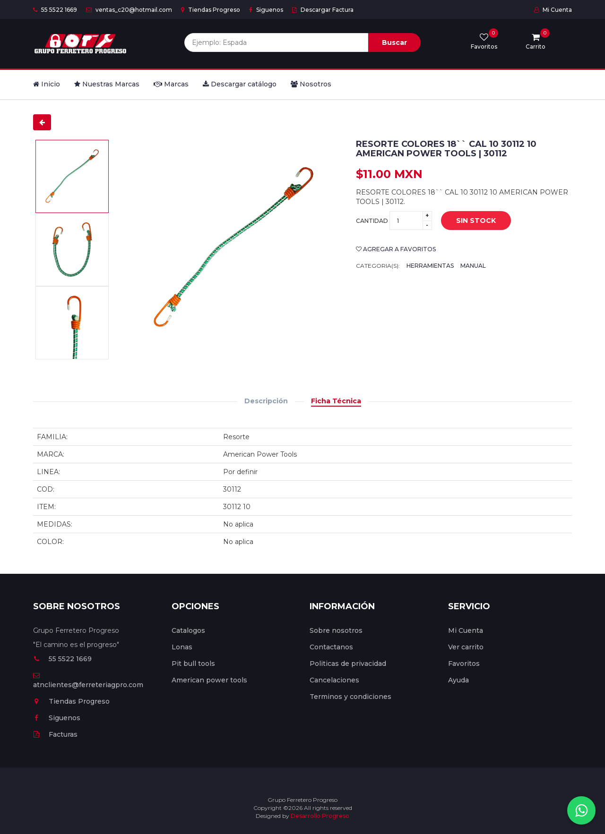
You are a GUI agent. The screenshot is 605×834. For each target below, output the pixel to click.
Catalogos (188, 630)
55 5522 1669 (55, 9)
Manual (473, 265)
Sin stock (476, 220)
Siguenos (266, 9)
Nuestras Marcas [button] (106, 84)
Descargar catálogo (240, 84)
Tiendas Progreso (210, 9)
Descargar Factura (323, 9)
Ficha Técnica (336, 401)
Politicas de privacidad (348, 663)
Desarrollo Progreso (320, 815)
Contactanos (331, 647)
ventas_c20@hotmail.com (129, 9)
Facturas (55, 734)
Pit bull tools (193, 663)
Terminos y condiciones (350, 696)
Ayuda (458, 680)
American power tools (209, 680)
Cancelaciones (334, 680)
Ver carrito (466, 647)
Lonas (182, 647)
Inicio (46, 84)
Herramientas (430, 265)
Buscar (394, 42)
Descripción (266, 401)
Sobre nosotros (336, 630)
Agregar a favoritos (396, 249)
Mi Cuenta (553, 9)
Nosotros (311, 84)
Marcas (171, 84)
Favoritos (464, 663)
